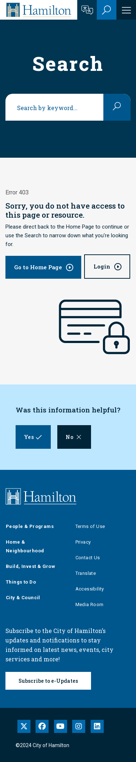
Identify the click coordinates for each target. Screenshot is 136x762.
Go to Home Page (38, 267)
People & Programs (30, 526)
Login (102, 266)
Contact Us (87, 557)
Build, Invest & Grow (30, 566)
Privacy (83, 542)
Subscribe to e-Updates (48, 680)
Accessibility (89, 589)
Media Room (89, 604)
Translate (85, 573)
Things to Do (21, 582)
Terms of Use (90, 526)
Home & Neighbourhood (25, 546)
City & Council (23, 597)
